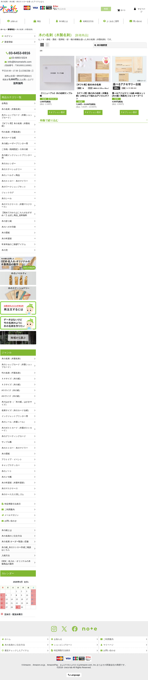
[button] (93, 120)
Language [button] (74, 675)
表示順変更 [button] (100, 46)
